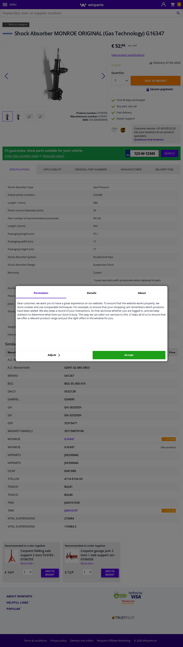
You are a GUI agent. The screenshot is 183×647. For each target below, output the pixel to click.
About (142, 293)
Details (91, 293)
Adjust (54, 355)
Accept (128, 355)
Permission (41, 293)
